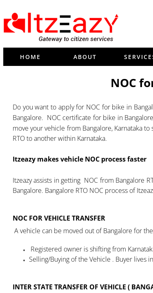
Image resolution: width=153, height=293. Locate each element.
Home (30, 57)
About (85, 57)
